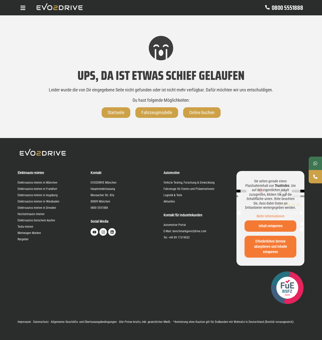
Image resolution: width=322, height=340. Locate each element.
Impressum (24, 322)
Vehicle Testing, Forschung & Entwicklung (189, 182)
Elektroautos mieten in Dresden (37, 208)
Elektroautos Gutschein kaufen (36, 220)
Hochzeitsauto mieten (31, 214)
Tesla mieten (25, 226)
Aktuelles (169, 201)
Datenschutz (41, 322)
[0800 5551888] (267, 7)
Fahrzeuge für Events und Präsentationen (189, 189)
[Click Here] (23, 8)
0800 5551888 (287, 8)
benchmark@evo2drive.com (189, 231)
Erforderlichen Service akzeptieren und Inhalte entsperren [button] (270, 246)
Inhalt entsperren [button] (271, 226)
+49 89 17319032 (179, 237)
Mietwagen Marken (29, 233)
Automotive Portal (175, 225)
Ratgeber (23, 239)
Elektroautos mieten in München (37, 182)
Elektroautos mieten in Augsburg (38, 195)
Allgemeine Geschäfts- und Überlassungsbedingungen (84, 322)
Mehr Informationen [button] (271, 216)
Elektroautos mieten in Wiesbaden (38, 201)
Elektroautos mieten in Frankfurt (37, 189)
